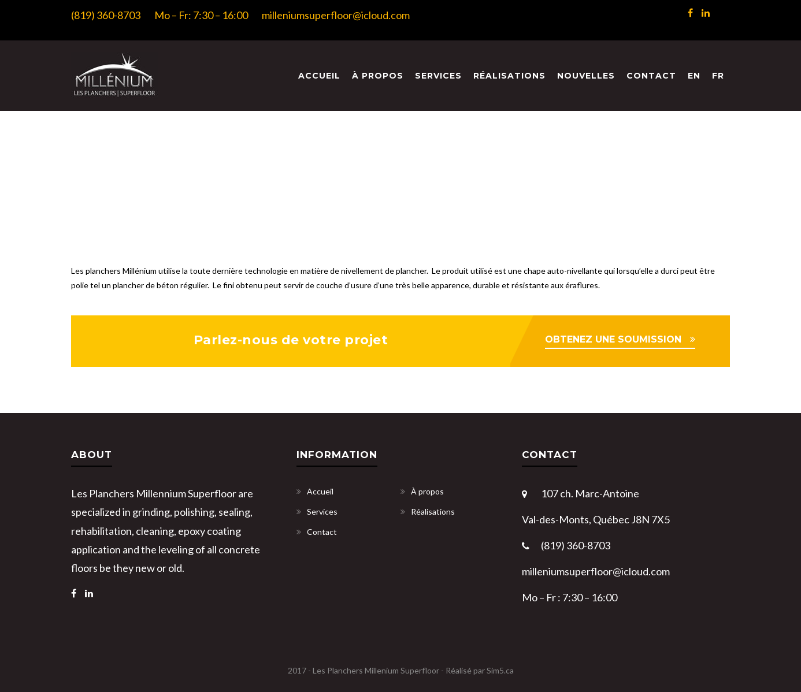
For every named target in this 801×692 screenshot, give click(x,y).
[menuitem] (694, 76)
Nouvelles (586, 75)
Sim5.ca (500, 670)
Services (438, 75)
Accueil (319, 75)
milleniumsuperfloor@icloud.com (336, 15)
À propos (377, 75)
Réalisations (509, 75)
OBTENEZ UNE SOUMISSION (613, 339)
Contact (651, 75)
